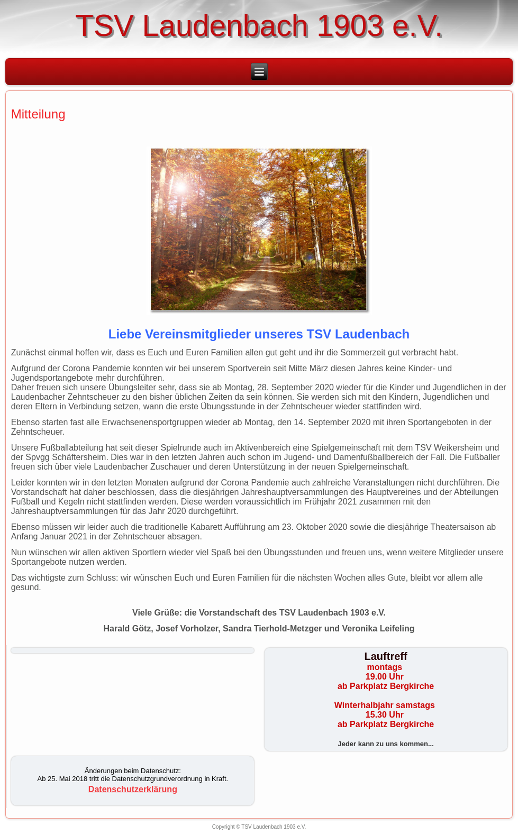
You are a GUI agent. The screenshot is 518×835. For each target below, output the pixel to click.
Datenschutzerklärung (132, 789)
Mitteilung (38, 114)
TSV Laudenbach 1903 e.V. (259, 25)
